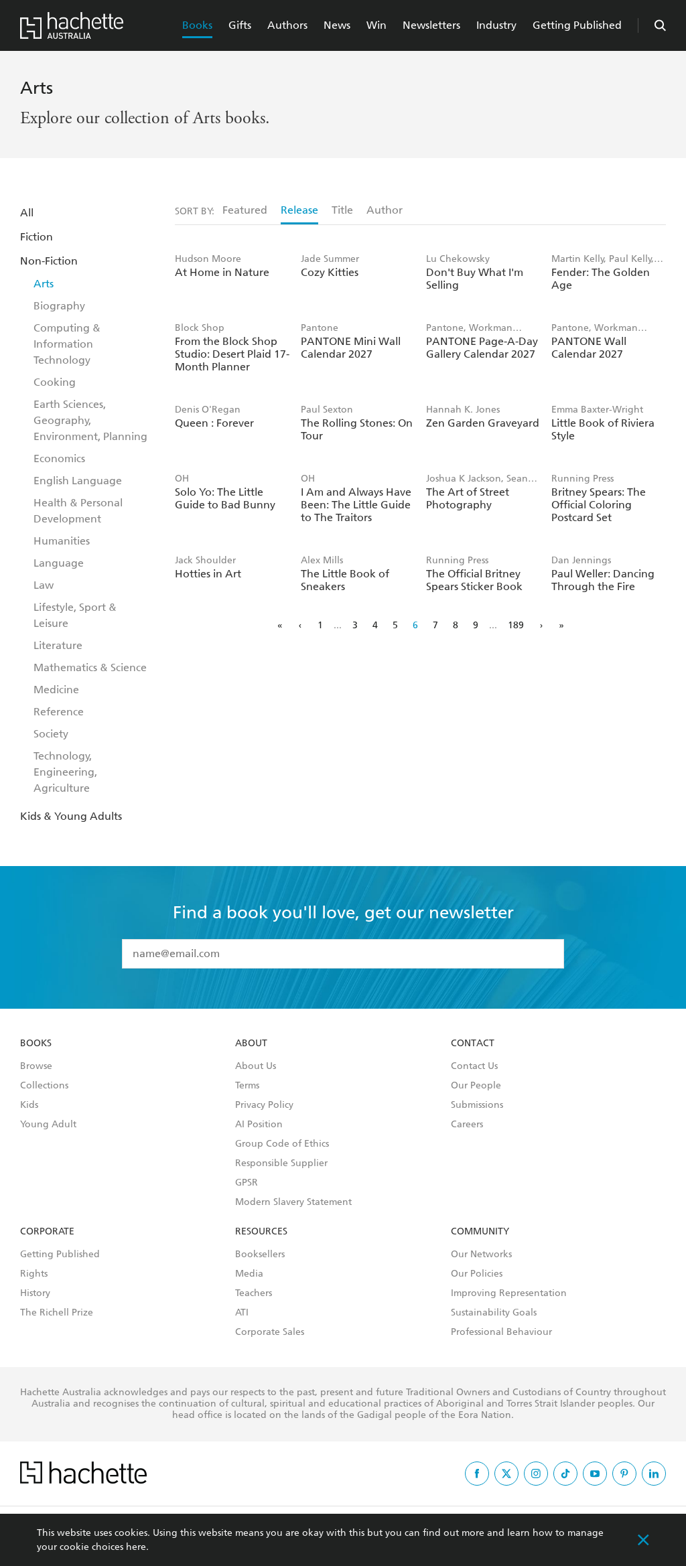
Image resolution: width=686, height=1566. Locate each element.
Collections (44, 1085)
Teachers (253, 1293)
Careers (467, 1124)
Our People (476, 1085)
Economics (59, 458)
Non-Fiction (49, 261)
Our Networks (481, 1254)
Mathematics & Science (90, 667)
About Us (255, 1066)
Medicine (56, 689)
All (26, 212)
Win (376, 25)
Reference (58, 711)
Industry (496, 25)
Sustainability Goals (494, 1313)
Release (299, 210)
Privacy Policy (264, 1105)
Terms (247, 1085)
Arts (43, 283)
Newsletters (431, 25)
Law (43, 585)
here (136, 1547)
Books (197, 25)
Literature (57, 645)
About (251, 1043)
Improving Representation (509, 1293)
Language (58, 563)
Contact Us (474, 1066)
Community (480, 1231)
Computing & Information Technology (66, 344)
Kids (29, 1105)
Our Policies (476, 1274)
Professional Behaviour (501, 1332)
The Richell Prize (56, 1313)
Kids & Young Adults (71, 816)
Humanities (61, 541)
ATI (242, 1313)
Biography (59, 305)
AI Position (259, 1124)
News (337, 25)
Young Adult (48, 1124)
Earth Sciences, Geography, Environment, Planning (90, 420)
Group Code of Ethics (282, 1144)
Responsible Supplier (281, 1163)
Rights (34, 1274)
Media (249, 1274)
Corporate (47, 1231)
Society (50, 733)
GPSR (246, 1183)
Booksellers (260, 1254)
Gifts (239, 25)
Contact (472, 1043)
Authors (287, 25)
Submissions (477, 1105)
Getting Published (577, 25)
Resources (261, 1231)
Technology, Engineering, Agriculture (65, 772)
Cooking (54, 382)
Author (384, 210)
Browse (36, 1066)
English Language (77, 480)
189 (516, 625)
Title (342, 210)
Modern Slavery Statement (293, 1202)
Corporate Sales (269, 1332)
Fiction (36, 236)
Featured (244, 210)
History (35, 1293)
